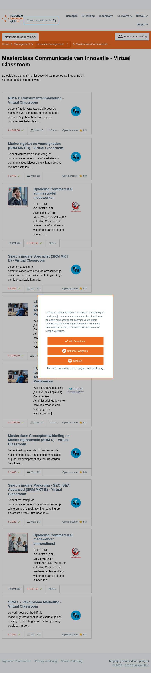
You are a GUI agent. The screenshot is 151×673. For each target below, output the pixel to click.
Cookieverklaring (94, 368)
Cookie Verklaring (55, 331)
